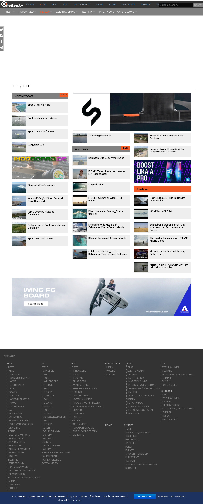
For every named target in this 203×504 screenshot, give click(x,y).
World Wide (102, 148)
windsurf (128, 4)
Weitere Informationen (172, 496)
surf (112, 4)
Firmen (146, 4)
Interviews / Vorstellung (116, 11)
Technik (87, 11)
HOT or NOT (82, 4)
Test (9, 11)
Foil (54, 4)
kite (43, 4)
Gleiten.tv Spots (41, 95)
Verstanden (144, 496)
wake (99, 4)
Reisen (44, 11)
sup (65, 4)
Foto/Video (26, 11)
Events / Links (65, 11)
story (30, 4)
